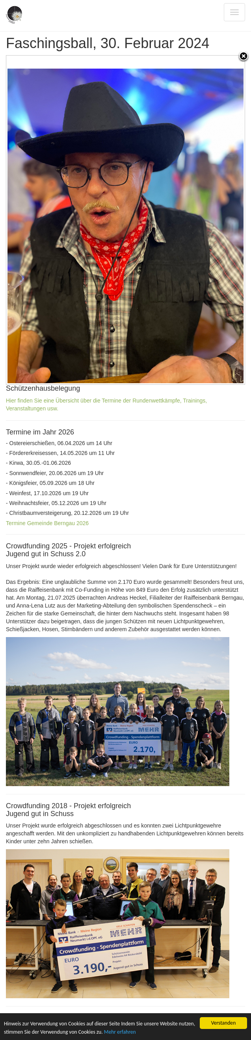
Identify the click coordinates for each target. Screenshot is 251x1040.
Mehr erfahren (120, 1032)
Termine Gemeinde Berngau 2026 (47, 523)
